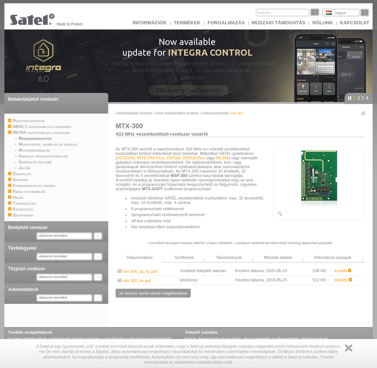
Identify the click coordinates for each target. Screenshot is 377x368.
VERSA (173, 158)
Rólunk (322, 22)
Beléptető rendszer (28, 227)
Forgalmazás (226, 22)
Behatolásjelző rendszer (33, 99)
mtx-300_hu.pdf (134, 280)
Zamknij (348, 347)
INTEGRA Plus (150, 158)
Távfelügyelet (22, 248)
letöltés (343, 280)
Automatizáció (23, 289)
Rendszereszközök (215, 113)
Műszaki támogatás (279, 22)
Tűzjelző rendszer (26, 268)
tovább (343, 270)
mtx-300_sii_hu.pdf (137, 271)
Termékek (187, 22)
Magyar (340, 13)
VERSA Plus (193, 158)
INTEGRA (126, 158)
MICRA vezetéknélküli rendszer (177, 113)
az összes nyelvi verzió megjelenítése (153, 293)
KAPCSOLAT (354, 22)
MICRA (222, 158)
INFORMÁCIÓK (150, 22)
